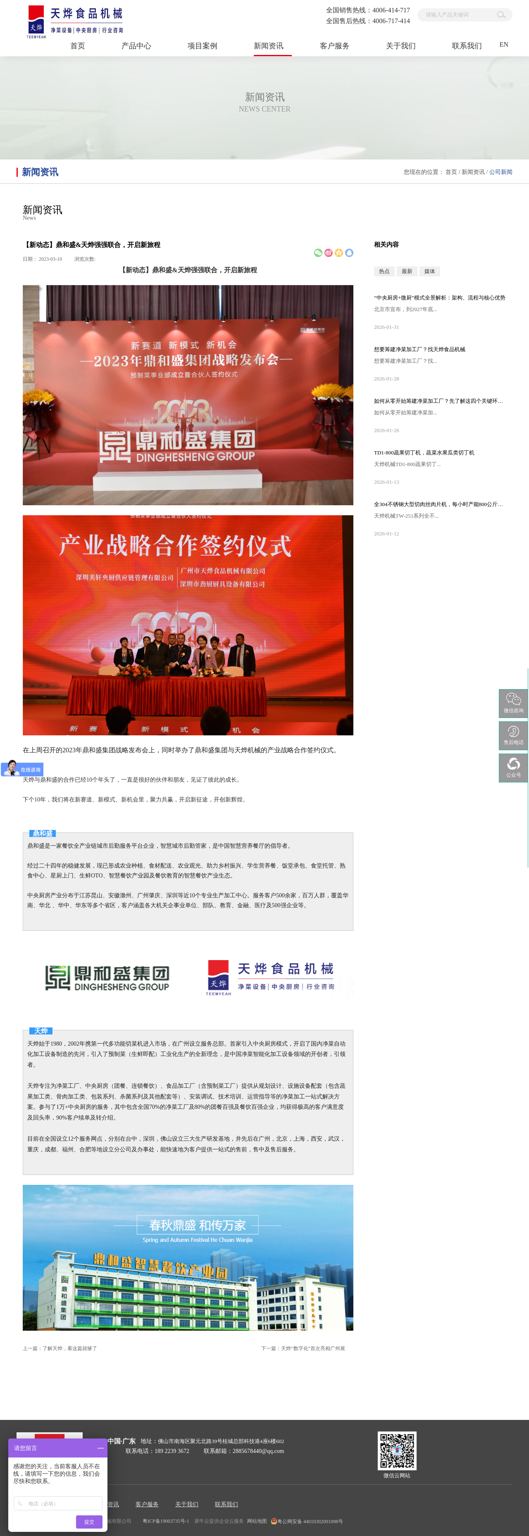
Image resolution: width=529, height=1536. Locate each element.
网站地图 (256, 1521)
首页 (77, 46)
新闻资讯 (473, 172)
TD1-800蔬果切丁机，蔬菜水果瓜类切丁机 (424, 452)
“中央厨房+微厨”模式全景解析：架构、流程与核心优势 (439, 297)
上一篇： (60, 1348)
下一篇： (303, 1348)
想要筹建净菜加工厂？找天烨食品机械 (419, 349)
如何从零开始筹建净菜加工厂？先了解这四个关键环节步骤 (440, 401)
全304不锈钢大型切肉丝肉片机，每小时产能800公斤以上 (440, 504)
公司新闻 (500, 172)
